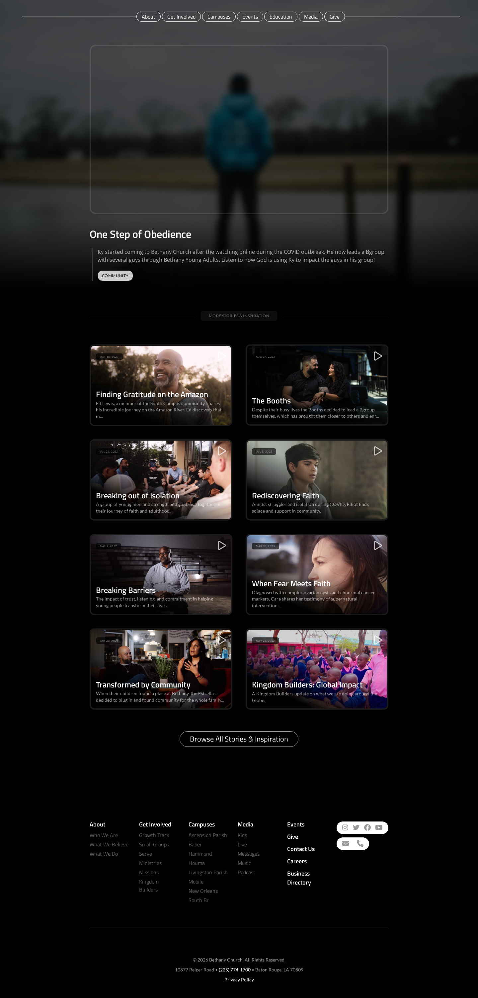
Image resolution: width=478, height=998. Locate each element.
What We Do (104, 854)
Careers (297, 861)
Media (311, 17)
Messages (249, 854)
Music (244, 863)
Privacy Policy (239, 979)
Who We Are (104, 835)
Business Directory (299, 878)
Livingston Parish (208, 872)
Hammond (200, 854)
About (148, 17)
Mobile (196, 882)
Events (250, 17)
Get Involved (181, 17)
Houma (197, 863)
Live (242, 844)
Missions (149, 872)
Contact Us (301, 848)
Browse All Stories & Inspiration (239, 739)
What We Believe (109, 844)
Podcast (246, 872)
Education (281, 17)
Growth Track (154, 835)
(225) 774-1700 (235, 969)
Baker (195, 844)
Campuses (218, 17)
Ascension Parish (208, 835)
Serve (145, 854)
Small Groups (154, 844)
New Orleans (203, 891)
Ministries (150, 863)
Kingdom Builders (149, 885)
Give (335, 17)
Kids (242, 835)
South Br (199, 900)
